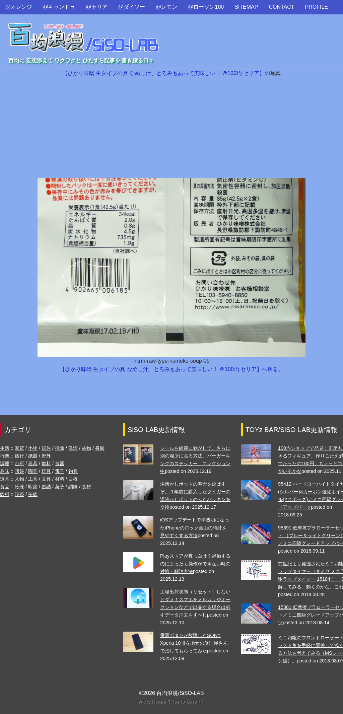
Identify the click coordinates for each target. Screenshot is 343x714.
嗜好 (19, 471)
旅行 (19, 455)
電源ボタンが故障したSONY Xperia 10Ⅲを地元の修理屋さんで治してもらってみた (194, 643)
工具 (33, 479)
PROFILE (316, 7)
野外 (46, 455)
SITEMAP (246, 7)
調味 (73, 486)
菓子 (59, 486)
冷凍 (19, 486)
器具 (33, 463)
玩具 (46, 471)
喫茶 (19, 494)
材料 (59, 479)
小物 (33, 448)
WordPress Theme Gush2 (171, 702)
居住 (46, 448)
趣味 (4, 471)
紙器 (33, 455)
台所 (19, 463)
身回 (100, 448)
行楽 (4, 455)
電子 (59, 471)
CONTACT (281, 7)
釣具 (73, 471)
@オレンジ (18, 7)
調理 (4, 463)
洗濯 (73, 448)
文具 (46, 479)
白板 (73, 479)
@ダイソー (131, 7)
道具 (4, 479)
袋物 (86, 448)
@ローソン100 (206, 7)
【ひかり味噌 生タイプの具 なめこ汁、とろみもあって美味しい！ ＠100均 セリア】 (163, 73)
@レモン (166, 7)
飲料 (4, 494)
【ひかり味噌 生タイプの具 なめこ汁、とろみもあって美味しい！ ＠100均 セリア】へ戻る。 (171, 369)
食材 (86, 486)
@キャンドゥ (59, 7)
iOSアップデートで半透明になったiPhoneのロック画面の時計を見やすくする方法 (194, 527)
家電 (19, 448)
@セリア (97, 7)
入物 (19, 479)
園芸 (33, 471)
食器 (59, 463)
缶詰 (46, 486)
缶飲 (33, 494)
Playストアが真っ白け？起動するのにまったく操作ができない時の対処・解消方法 (195, 563)
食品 (4, 486)
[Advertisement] (171, 128)
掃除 (59, 448)
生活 (4, 448)
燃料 (46, 463)
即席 (33, 486)
